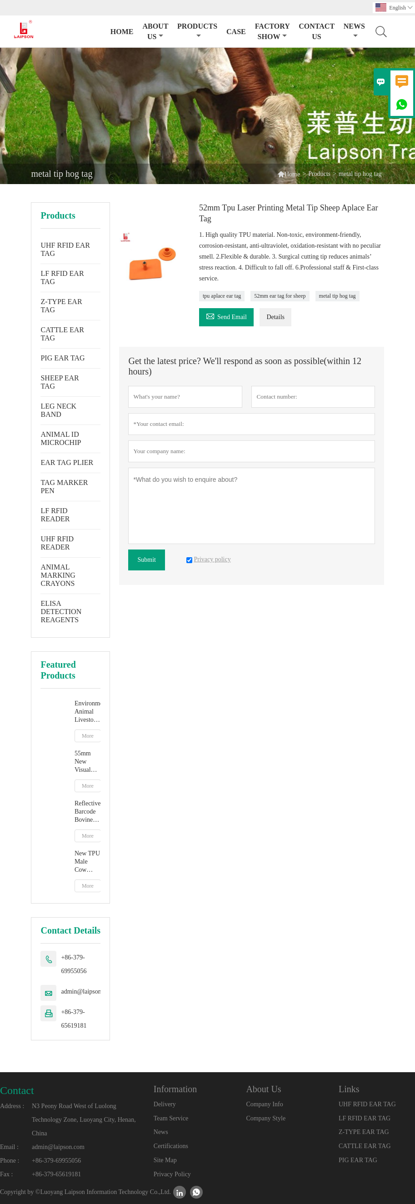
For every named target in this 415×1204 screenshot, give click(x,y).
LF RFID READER (55, 515)
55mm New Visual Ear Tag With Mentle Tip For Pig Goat (86, 762)
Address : (12, 1106)
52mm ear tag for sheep (279, 296)
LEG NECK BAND (58, 410)
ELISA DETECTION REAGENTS (60, 612)
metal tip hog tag (337, 296)
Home (122, 31)
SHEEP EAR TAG (59, 382)
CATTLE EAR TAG (62, 334)
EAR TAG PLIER (66, 462)
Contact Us (317, 31)
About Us (155, 31)
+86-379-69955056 (73, 964)
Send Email (226, 315)
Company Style (265, 1118)
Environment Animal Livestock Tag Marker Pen (88, 712)
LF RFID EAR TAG (62, 277)
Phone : (9, 1160)
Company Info (264, 1104)
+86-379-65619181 (73, 1019)
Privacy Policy (172, 1174)
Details (275, 317)
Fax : (6, 1174)
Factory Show (272, 31)
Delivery (165, 1104)
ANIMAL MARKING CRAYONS (57, 575)
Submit (146, 559)
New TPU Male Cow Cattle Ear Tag (87, 862)
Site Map (165, 1160)
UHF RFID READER (56, 543)
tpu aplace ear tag (222, 296)
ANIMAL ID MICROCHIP (60, 438)
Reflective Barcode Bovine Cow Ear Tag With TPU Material (88, 812)
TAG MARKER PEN (64, 487)
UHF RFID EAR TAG (65, 249)
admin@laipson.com (87, 991)
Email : (9, 1147)
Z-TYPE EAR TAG (61, 306)
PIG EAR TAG (62, 358)
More (88, 736)
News (354, 30)
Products (197, 30)
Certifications (171, 1146)
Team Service (171, 1118)
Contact (17, 1090)
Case (236, 31)
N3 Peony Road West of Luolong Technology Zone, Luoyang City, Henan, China (84, 1120)
